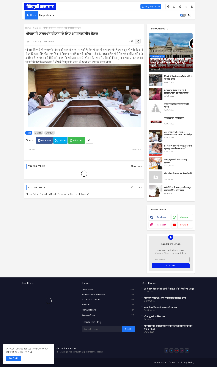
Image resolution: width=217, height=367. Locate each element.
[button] (183, 15)
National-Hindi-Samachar (108, 294)
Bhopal (38, 133)
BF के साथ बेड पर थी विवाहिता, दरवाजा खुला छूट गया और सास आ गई (178, 147)
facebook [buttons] (161, 217)
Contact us (174, 362)
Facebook (46, 140)
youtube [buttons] (184, 225)
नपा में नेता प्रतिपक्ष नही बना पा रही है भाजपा (176, 105)
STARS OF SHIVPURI (108, 299)
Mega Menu (45, 15)
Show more (136, 166)
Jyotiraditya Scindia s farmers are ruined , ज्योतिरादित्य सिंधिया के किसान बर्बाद (178, 134)
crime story (108, 289)
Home (33, 15)
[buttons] (168, 6)
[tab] (31, 15)
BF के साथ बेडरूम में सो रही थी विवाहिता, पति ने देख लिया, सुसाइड (176, 91)
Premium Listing (108, 310)
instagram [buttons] (161, 225)
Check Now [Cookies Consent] (23, 352)
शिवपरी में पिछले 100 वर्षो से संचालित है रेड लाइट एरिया (178, 77)
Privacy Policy (187, 362)
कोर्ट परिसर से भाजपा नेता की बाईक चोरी (178, 173)
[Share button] (89, 140)
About (164, 362)
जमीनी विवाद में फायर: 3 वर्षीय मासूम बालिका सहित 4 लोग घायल (177, 188)
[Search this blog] (102, 329)
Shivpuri (37, 28)
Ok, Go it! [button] (13, 358)
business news (108, 315)
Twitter (62, 140)
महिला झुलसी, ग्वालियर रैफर (174, 118)
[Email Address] (171, 259)
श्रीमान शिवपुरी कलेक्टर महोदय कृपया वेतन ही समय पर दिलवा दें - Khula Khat (169, 327)
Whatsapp (78, 140)
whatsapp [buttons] (184, 217)
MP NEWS (108, 304)
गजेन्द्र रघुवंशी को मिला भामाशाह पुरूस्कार (175, 161)
